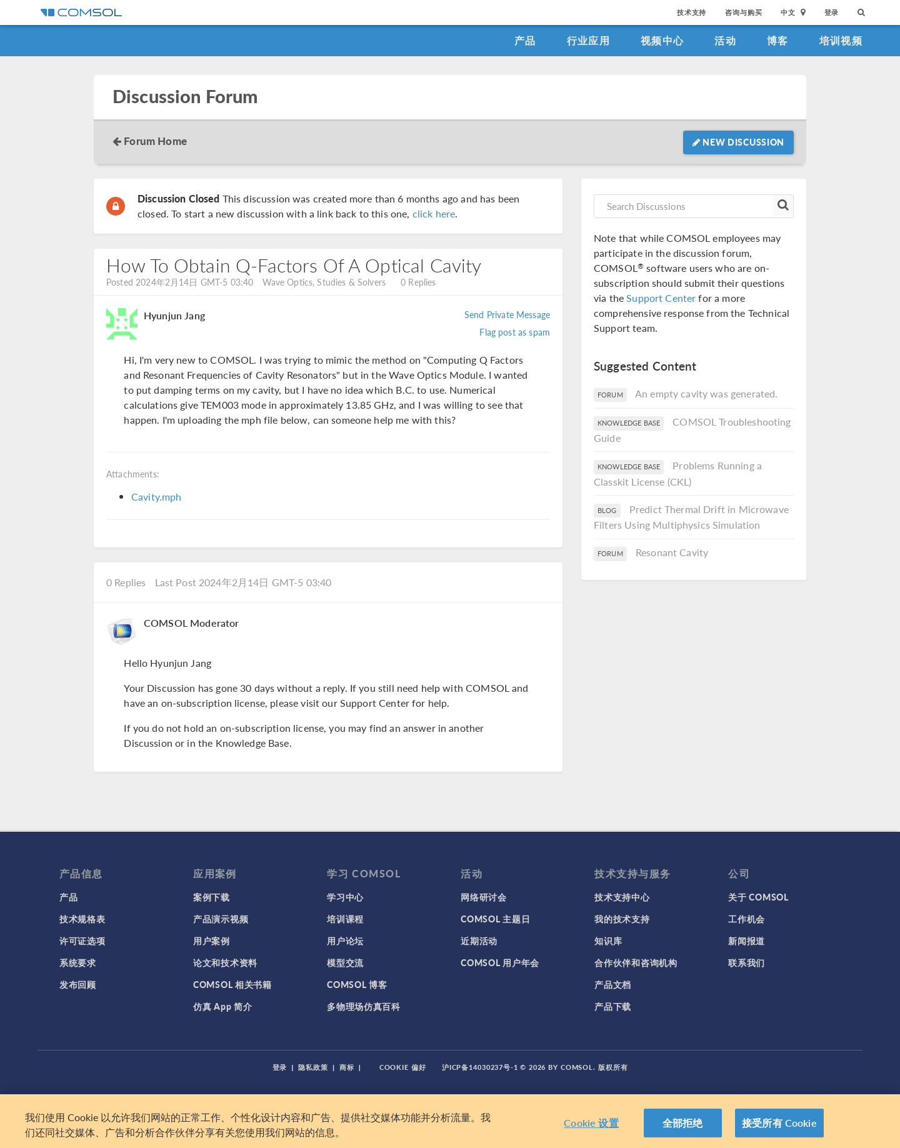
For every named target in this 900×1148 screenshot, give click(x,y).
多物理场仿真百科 (364, 1006)
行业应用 (588, 40)
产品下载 (612, 1006)
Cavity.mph (156, 496)
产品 (525, 40)
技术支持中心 (621, 897)
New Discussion (738, 142)
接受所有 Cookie (779, 1123)
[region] (450, 1121)
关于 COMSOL (758, 897)
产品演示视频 (220, 918)
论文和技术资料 (225, 962)
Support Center (661, 298)
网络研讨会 (484, 897)
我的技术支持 (621, 918)
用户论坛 (345, 940)
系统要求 (77, 962)
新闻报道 (746, 940)
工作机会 (746, 918)
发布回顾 (77, 984)
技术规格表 (82, 918)
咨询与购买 (743, 12)
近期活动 (479, 940)
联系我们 (746, 962)
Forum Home (155, 140)
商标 (346, 1067)
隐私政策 (313, 1067)
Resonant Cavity (672, 552)
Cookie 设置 (591, 1123)
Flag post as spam (514, 332)
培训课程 (345, 918)
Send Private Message (507, 314)
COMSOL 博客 (357, 984)
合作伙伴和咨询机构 (635, 962)
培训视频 (840, 40)
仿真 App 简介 (222, 1006)
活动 (725, 40)
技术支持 (691, 12)
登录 (831, 12)
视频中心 (662, 40)
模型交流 (345, 962)
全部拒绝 (682, 1123)
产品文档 (612, 984)
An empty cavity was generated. (706, 393)
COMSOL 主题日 (495, 918)
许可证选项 (82, 940)
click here (434, 213)
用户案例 (211, 940)
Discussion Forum (185, 96)
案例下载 (211, 897)
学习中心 (345, 897)
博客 (778, 40)
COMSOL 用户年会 (500, 962)
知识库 (608, 940)
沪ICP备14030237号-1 (480, 1067)
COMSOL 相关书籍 (232, 984)
